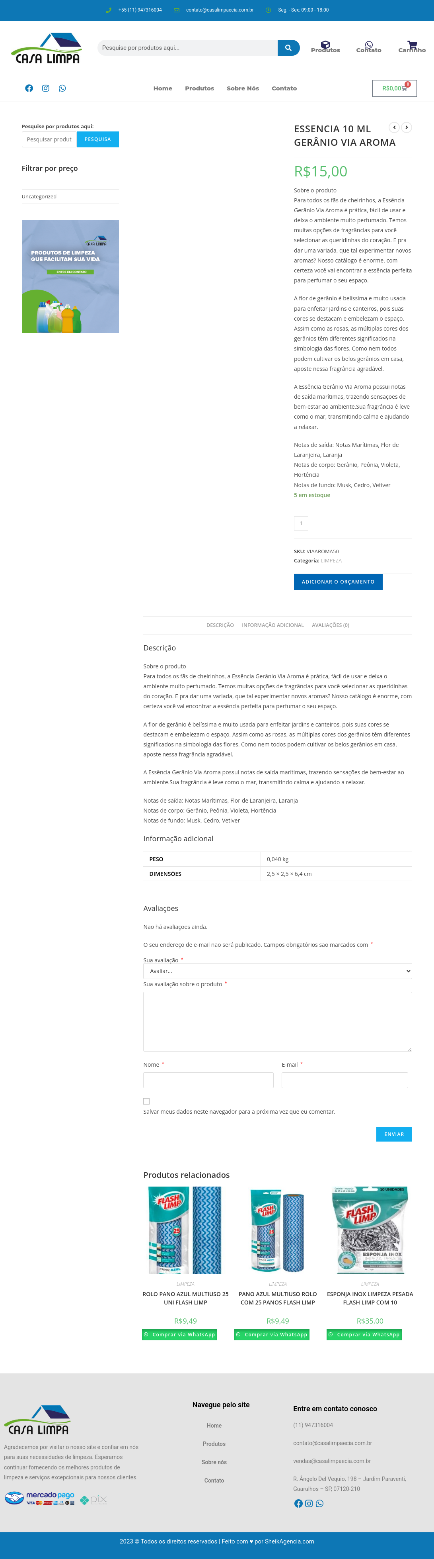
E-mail (292, 1064)
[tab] (220, 626)
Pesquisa (98, 139)
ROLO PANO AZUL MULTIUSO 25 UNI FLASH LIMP (185, 1298)
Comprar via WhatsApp (186, 1334)
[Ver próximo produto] (406, 127)
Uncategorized (39, 196)
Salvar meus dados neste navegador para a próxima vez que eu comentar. (239, 1111)
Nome (153, 1064)
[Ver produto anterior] (394, 127)
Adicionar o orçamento (338, 581)
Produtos (199, 88)
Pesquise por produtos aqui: (58, 126)
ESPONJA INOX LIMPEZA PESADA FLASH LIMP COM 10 (370, 1298)
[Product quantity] (301, 523)
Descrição (220, 625)
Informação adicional (273, 625)
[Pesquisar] (289, 48)
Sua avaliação (163, 960)
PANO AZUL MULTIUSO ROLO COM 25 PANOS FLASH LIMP (278, 1298)
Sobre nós (243, 88)
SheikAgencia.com (289, 1541)
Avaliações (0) (330, 625)
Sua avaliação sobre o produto (185, 984)
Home (163, 88)
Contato (284, 88)
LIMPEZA (331, 560)
